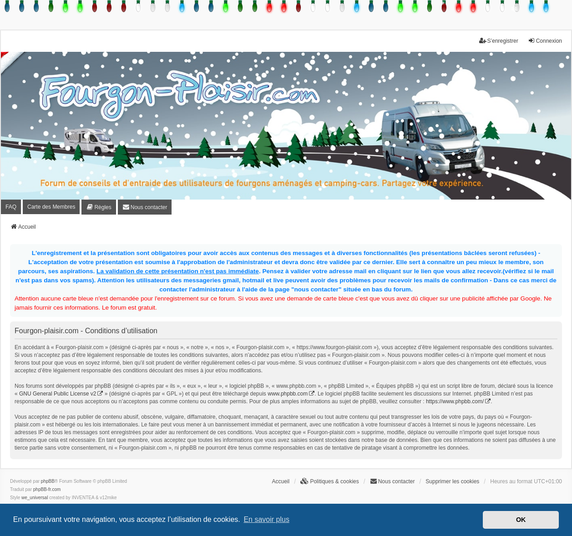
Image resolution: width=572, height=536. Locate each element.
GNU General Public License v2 (57, 394)
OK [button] (521, 519)
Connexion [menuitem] (545, 40)
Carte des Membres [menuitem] (51, 207)
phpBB (48, 481)
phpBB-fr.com (47, 489)
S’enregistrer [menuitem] (498, 40)
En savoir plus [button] (266, 519)
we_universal (34, 497)
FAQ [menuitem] (10, 207)
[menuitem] (98, 207)
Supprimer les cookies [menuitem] (452, 481)
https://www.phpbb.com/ (455, 401)
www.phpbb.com (288, 394)
